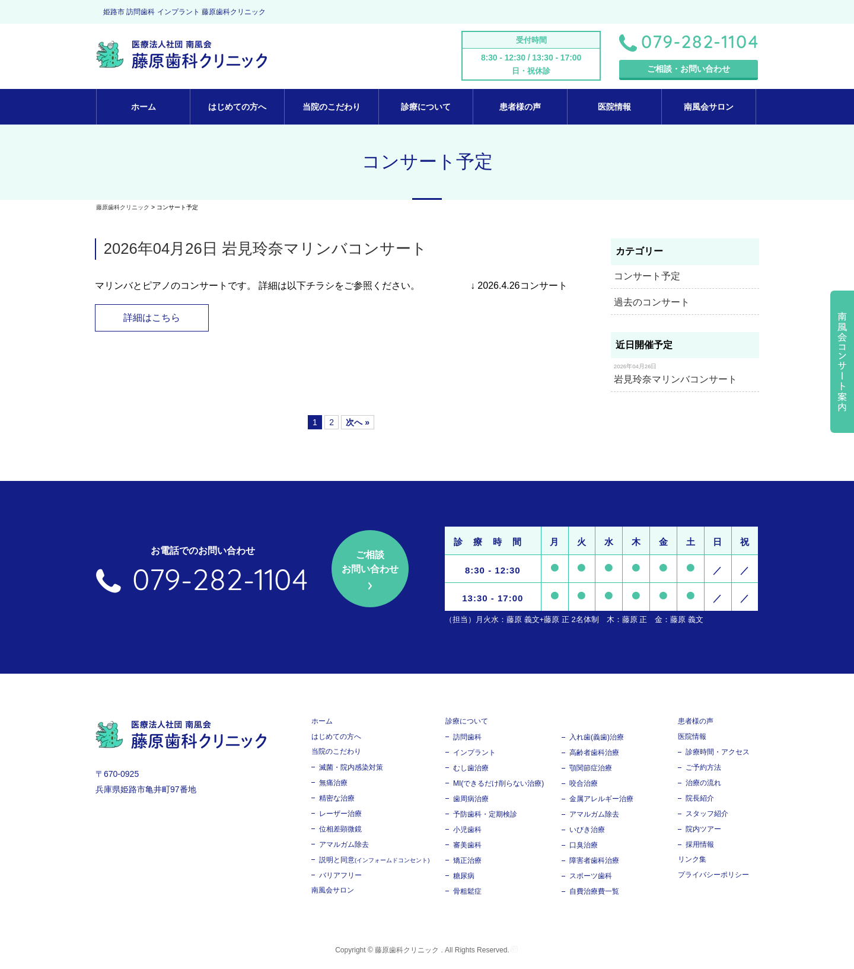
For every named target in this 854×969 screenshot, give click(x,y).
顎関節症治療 (590, 770)
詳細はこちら (155, 318)
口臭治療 (583, 847)
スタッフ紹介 (707, 815)
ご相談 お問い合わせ (370, 564)
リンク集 (692, 861)
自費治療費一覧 (594, 893)
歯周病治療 (471, 800)
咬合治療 (583, 785)
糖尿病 (463, 878)
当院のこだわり (331, 106)
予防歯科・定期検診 (485, 816)
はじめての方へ (237, 106)
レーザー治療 (340, 815)
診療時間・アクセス (718, 754)
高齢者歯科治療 (594, 754)
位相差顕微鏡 (340, 831)
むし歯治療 (471, 770)
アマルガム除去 (344, 846)
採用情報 (700, 846)
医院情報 (614, 106)
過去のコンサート (652, 302)
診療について (426, 106)
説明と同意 (374, 862)
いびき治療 (587, 831)
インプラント (474, 754)
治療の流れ (703, 784)
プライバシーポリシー (713, 876)
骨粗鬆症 (467, 893)
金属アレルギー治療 (601, 800)
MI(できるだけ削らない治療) (498, 785)
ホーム (143, 106)
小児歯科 (467, 831)
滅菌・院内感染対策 (351, 769)
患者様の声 (520, 106)
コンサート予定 (647, 276)
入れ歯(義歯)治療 (596, 739)
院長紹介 (700, 800)
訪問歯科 (467, 739)
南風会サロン (709, 106)
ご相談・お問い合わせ (688, 69)
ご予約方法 (703, 769)
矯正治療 (467, 862)
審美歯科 (467, 847)
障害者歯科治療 (594, 862)
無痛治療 (333, 784)
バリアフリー (340, 877)
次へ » (357, 424)
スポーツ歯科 (590, 878)
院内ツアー (703, 831)
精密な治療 (337, 800)
